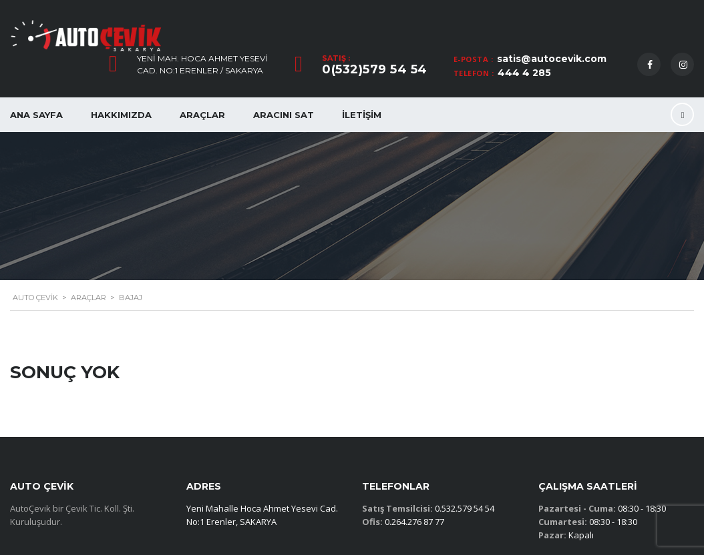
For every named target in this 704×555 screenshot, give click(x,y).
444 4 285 (524, 73)
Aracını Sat (283, 114)
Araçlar (202, 114)
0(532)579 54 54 (374, 69)
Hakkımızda (121, 114)
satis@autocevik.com (551, 59)
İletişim (361, 114)
